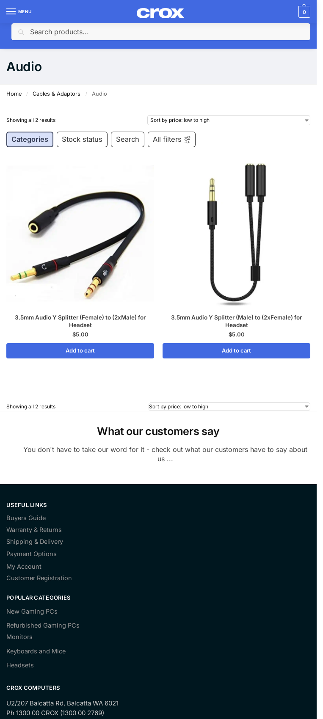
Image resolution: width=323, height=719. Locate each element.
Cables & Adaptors (56, 94)
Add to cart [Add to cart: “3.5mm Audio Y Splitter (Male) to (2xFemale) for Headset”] (236, 350)
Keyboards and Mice (36, 651)
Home (14, 94)
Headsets (20, 665)
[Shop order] (228, 120)
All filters (172, 139)
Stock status (82, 139)
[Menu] (19, 12)
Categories (29, 139)
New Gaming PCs (32, 611)
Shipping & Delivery (34, 541)
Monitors (19, 637)
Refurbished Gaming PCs (43, 625)
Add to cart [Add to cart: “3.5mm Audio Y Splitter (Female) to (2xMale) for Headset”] (80, 350)
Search (127, 139)
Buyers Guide (26, 518)
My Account (23, 566)
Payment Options (31, 554)
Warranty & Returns (34, 530)
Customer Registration (39, 578)
